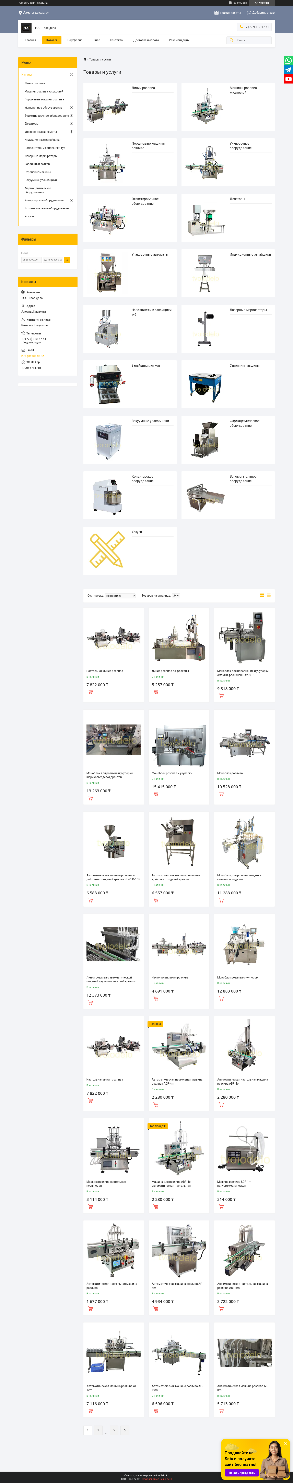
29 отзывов (240, 2)
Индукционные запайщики (250, 254)
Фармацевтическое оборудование (38, 190)
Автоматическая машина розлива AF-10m (177, 1388)
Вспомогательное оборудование (47, 208)
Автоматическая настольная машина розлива (111, 1286)
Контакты (116, 40)
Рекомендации (179, 40)
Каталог (51, 40)
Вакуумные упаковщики (150, 421)
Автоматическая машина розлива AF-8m (242, 1388)
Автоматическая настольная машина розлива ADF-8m (242, 1286)
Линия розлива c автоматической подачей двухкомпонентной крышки (111, 979)
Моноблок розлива (230, 773)
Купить (90, 691)
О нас (96, 40)
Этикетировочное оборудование (47, 115)
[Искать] (231, 40)
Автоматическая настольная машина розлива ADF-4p (242, 1081)
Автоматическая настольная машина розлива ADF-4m (177, 1081)
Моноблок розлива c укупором (237, 977)
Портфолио (75, 40)
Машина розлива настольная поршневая (106, 1183)
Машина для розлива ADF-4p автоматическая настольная (171, 1183)
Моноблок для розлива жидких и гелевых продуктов (239, 877)
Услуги (137, 532)
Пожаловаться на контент (157, 1479)
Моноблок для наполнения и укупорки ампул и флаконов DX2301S (243, 673)
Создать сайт (27, 2)
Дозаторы (237, 199)
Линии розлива (143, 88)
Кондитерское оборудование (44, 200)
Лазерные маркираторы (248, 310)
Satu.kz (164, 1475)
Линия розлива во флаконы (170, 671)
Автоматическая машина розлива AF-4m (177, 1286)
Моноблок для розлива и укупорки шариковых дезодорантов (109, 775)
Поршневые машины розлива (44, 99)
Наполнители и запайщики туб (45, 148)
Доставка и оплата (146, 40)
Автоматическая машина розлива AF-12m (112, 1388)
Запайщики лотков (146, 365)
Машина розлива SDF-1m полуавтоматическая (234, 1183)
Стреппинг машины (245, 365)
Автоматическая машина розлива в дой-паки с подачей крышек (176, 877)
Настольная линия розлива (104, 671)
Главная (30, 40)
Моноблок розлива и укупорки (172, 773)
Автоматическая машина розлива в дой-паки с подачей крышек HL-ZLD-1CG (113, 877)
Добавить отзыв (263, 12)
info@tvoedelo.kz (32, 355)
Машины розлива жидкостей (44, 91)
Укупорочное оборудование (43, 107)
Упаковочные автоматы (150, 254)
